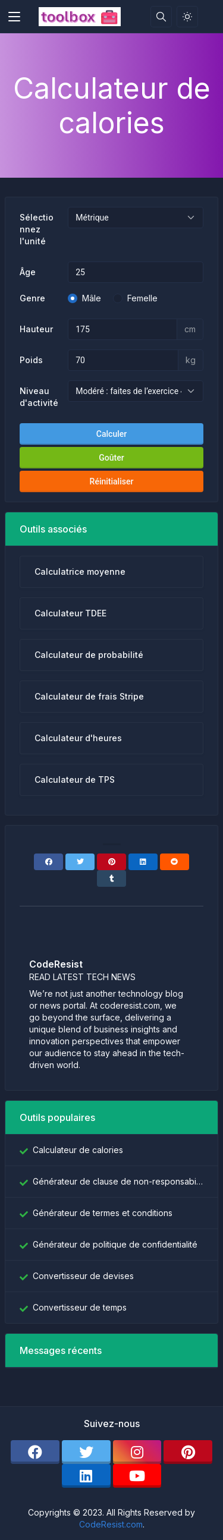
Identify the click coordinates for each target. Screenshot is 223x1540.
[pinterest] (188, 1452)
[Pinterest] (111, 862)
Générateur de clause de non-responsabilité (118, 1181)
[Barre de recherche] (161, 16)
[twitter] (86, 1452)
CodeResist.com (111, 1524)
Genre (32, 298)
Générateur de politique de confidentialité (115, 1244)
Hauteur (36, 329)
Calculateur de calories (78, 1150)
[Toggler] (14, 16)
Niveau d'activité (39, 397)
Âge (28, 272)
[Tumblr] (111, 878)
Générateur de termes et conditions (102, 1213)
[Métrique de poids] (123, 360)
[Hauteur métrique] (122, 329)
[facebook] (35, 1452)
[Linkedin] (143, 862)
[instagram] (137, 1452)
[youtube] (137, 1476)
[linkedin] (86, 1476)
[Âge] (135, 272)
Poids (31, 360)
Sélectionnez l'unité (37, 229)
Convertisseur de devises (83, 1276)
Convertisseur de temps (80, 1307)
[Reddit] (174, 862)
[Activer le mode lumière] (187, 16)
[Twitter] (80, 862)
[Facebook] (48, 862)
